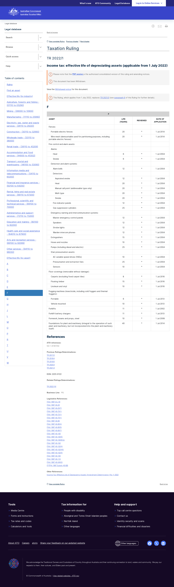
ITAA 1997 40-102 (54, 443)
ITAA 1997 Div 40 (53, 402)
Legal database (13, 29)
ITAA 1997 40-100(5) (55, 437)
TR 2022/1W (51, 387)
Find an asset (13, 90)
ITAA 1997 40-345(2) (55, 462)
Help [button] (24, 66)
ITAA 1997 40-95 (53, 421)
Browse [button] (24, 47)
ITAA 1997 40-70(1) (54, 411)
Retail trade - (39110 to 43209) (22, 146)
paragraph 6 (119, 97)
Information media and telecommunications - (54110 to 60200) (22, 173)
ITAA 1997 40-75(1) (54, 418)
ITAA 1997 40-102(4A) (55, 450)
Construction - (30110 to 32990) (23, 131)
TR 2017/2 (51, 355)
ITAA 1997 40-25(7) (54, 408)
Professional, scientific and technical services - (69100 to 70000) (21, 203)
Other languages (128, 543)
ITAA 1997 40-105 (54, 456)
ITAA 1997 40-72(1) (54, 415)
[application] (24, 52)
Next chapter (84, 41)
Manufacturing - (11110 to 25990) (23, 117)
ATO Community (103, 3)
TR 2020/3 (51, 365)
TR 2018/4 (51, 358)
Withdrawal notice (63, 89)
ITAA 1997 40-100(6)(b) (56, 440)
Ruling (9, 84)
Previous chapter (72, 41)
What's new (85, 3)
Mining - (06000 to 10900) (20, 111)
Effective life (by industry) (20, 96)
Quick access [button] (24, 56)
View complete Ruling (57, 41)
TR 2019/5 (51, 362)
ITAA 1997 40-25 (53, 405)
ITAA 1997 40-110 (54, 459)
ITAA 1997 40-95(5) (54, 427)
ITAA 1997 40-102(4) (55, 446)
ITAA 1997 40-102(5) (55, 453)
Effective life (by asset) (18, 258)
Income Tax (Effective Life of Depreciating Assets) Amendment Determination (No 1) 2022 (82, 475)
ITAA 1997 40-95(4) (54, 424)
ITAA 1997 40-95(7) (54, 431)
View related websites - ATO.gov (66, 576)
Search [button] (24, 37)
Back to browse (52, 32)
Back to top (164, 484)
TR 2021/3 (104, 97)
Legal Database (122, 3)
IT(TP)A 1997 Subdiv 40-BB (57, 466)
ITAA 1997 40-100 (54, 434)
